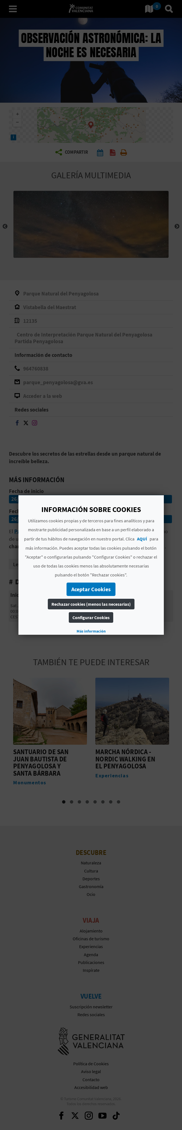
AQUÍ (142, 539)
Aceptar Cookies (91, 589)
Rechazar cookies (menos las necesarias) (91, 604)
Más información (90, 631)
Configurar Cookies (91, 617)
